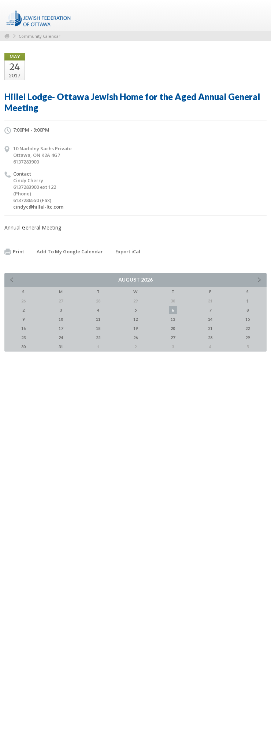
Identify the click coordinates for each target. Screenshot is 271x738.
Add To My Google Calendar (70, 251)
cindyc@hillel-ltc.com (38, 206)
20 (173, 328)
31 (61, 346)
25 (98, 337)
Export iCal (127, 251)
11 (98, 319)
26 (135, 337)
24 (61, 337)
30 (23, 346)
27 (173, 337)
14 (210, 319)
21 (210, 328)
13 (173, 319)
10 (61, 319)
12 (135, 319)
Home (7, 36)
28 (210, 337)
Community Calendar (39, 36)
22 (247, 328)
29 (247, 337)
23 (23, 337)
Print (14, 252)
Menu (258, 15)
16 (23, 328)
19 (135, 328)
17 (61, 328)
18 (98, 328)
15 (247, 319)
